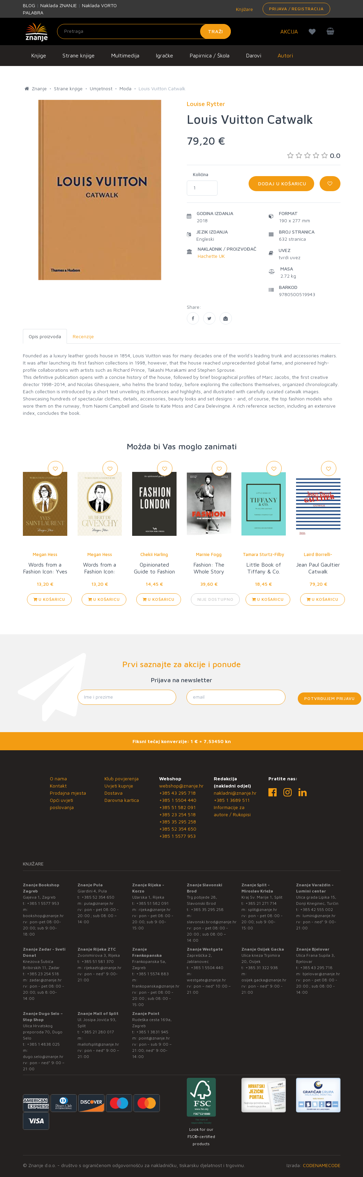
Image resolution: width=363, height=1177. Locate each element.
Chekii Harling (154, 554)
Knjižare (244, 9)
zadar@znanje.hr (45, 979)
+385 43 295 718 (177, 793)
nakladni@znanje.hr (235, 793)
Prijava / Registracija (296, 8)
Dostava (113, 793)
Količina (200, 174)
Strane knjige (78, 55)
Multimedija (125, 55)
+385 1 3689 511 (232, 800)
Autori (285, 55)
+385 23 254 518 (177, 814)
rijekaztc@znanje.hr (103, 967)
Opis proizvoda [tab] (45, 336)
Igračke (164, 55)
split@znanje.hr (262, 909)
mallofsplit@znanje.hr (98, 1044)
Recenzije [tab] (83, 336)
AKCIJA (289, 31)
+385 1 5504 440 (177, 800)
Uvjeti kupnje (118, 786)
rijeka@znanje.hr (155, 909)
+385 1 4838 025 (43, 1044)
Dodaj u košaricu (281, 183)
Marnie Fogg (209, 554)
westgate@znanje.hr (206, 979)
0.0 (313, 155)
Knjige (38, 55)
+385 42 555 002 (316, 909)
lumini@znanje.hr (319, 915)
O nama (58, 778)
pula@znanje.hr (99, 903)
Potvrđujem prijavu (329, 698)
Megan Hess (45, 554)
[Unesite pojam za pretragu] (144, 31)
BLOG (29, 5)
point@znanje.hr (154, 1038)
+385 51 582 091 (177, 807)
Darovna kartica (121, 800)
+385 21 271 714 (261, 903)
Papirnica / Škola (209, 55)
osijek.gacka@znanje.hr (264, 979)
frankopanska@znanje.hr (156, 986)
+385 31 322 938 (262, 967)
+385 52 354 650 (177, 829)
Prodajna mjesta (68, 793)
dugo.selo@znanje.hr (43, 1056)
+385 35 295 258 (177, 821)
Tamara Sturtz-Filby (263, 554)
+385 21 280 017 (98, 1031)
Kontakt (58, 786)
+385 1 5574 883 (152, 973)
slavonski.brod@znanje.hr (212, 921)
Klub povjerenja (121, 778)
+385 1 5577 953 (177, 836)
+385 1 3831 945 (152, 1031)
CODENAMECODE (321, 1165)
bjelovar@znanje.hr (321, 973)
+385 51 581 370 (98, 961)
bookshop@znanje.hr (43, 915)
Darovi (253, 55)
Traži (215, 31)
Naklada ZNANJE (58, 5)
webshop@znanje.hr (181, 786)
